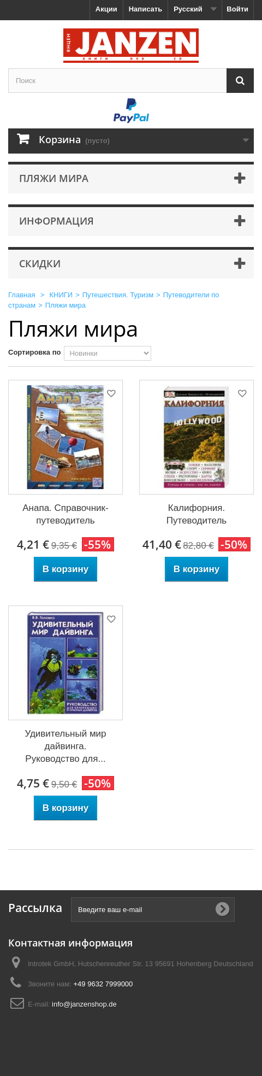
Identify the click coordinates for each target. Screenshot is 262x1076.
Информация (56, 220)
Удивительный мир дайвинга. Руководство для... (65, 746)
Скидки (40, 263)
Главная (21, 295)
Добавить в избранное (110, 395)
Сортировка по (34, 352)
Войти (237, 9)
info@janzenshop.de (84, 1004)
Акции (106, 9)
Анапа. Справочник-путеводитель (65, 514)
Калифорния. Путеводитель (196, 514)
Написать (145, 9)
